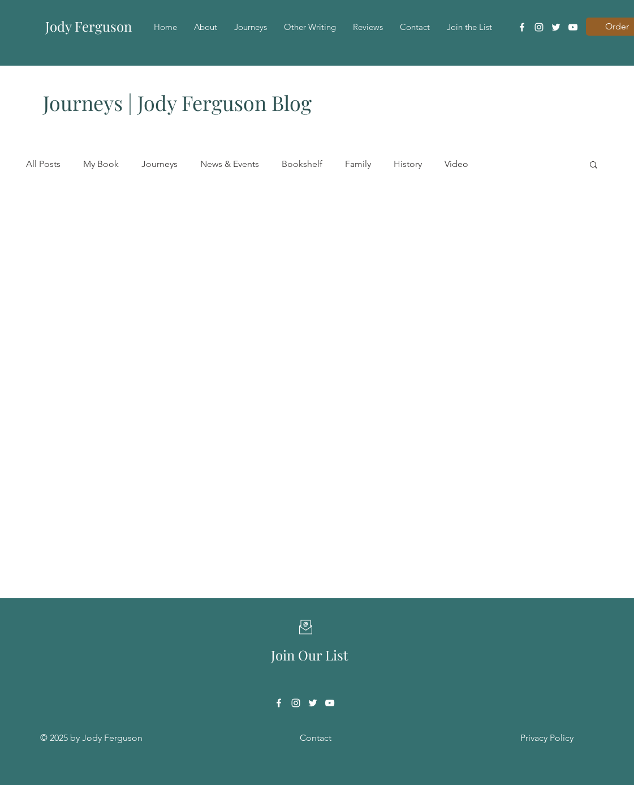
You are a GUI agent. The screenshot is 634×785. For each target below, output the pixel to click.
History (408, 163)
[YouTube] (573, 27)
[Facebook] (522, 27)
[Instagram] (539, 27)
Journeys (159, 163)
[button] (593, 165)
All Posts (43, 163)
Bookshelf (302, 163)
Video (456, 163)
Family (358, 163)
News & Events (229, 163)
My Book (101, 163)
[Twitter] (556, 27)
